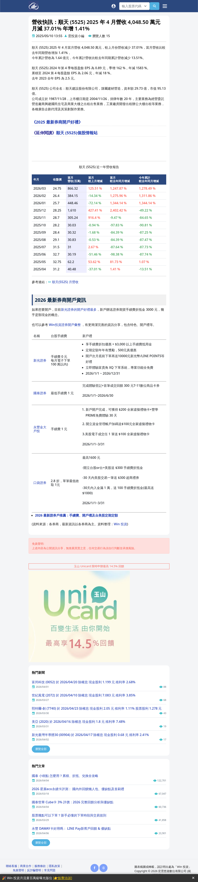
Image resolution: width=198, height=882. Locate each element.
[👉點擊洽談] (62, 878)
